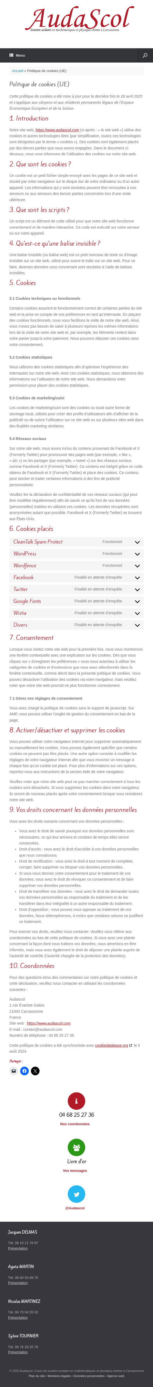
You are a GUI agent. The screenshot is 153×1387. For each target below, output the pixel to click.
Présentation (18, 1248)
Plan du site (37, 1376)
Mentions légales (59, 1376)
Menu (17, 55)
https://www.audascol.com (57, 130)
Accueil (17, 71)
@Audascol (76, 1208)
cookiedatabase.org (111, 1045)
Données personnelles (89, 1376)
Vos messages (76, 1171)
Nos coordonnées (76, 1124)
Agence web (115, 1376)
